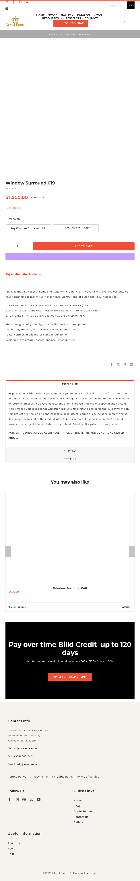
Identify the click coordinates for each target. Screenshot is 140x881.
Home (52, 34)
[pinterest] (20, 2)
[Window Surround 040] (70, 537)
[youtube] (6, 8)
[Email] (131, 364)
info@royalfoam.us (28, 764)
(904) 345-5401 (23, 756)
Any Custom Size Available (28, 228)
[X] (118, 364)
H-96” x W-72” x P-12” (76, 228)
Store (61, 34)
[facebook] (6, 2)
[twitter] (26, 2)
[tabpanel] (70, 417)
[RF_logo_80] (15, 17)
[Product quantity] (17, 246)
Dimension (13, 219)
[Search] (131, 5)
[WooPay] (70, 256)
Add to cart (83, 246)
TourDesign (90, 873)
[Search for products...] (116, 5)
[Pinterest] (124, 364)
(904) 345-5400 (27, 748)
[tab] (70, 384)
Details (128, 607)
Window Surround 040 (70, 588)
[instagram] (13, 2)
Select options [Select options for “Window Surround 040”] (18, 607)
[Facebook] (111, 364)
